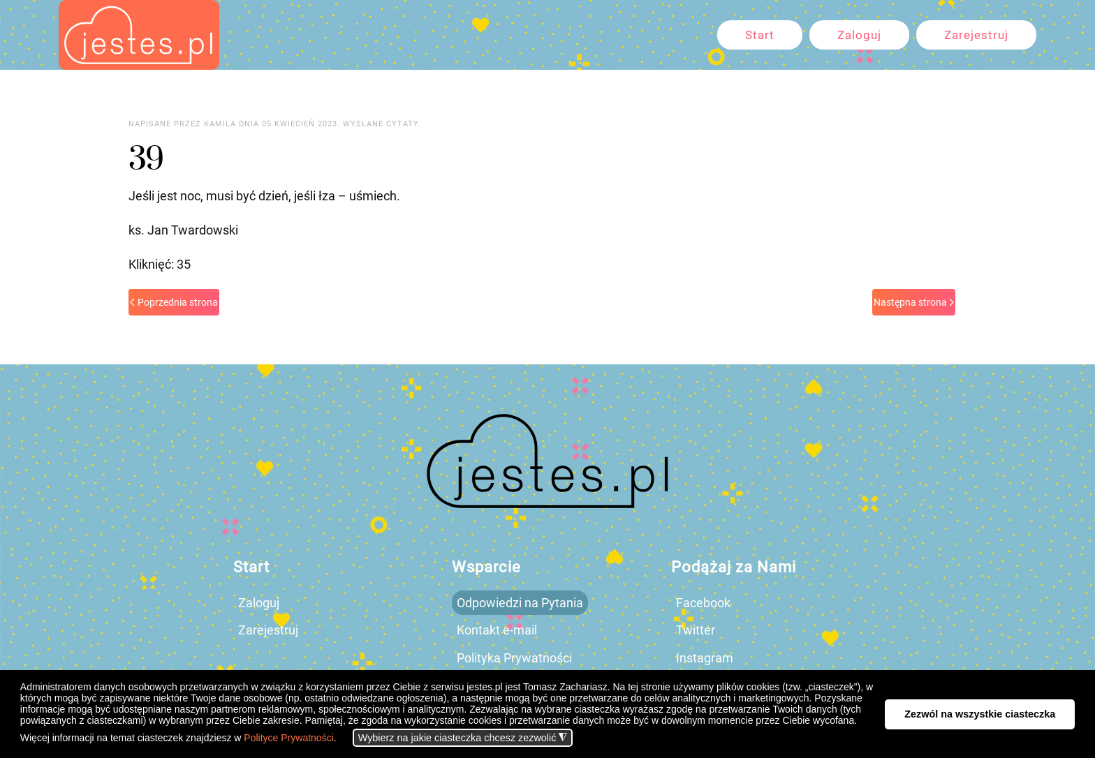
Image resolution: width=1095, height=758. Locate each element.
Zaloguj (859, 35)
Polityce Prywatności (288, 737)
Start (759, 35)
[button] (340, 739)
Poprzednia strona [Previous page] (174, 302)
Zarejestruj (976, 35)
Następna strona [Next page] (914, 302)
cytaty (402, 123)
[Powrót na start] (139, 35)
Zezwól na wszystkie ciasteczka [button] (979, 714)
